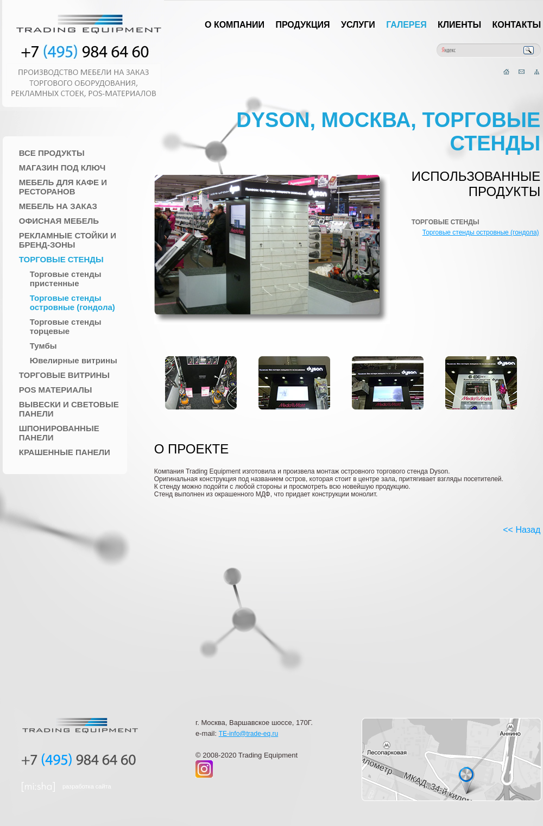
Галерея (406, 24)
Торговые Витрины (64, 375)
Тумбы (43, 345)
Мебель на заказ (58, 206)
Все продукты (52, 152)
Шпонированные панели (59, 433)
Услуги (358, 24)
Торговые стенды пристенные (66, 278)
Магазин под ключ (62, 167)
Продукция (302, 24)
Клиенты (459, 24)
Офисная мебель (59, 220)
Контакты (517, 24)
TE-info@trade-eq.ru (249, 733)
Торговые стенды (61, 259)
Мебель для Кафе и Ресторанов (63, 187)
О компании (234, 24)
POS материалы (55, 389)
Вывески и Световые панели (69, 409)
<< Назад (521, 529)
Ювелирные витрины (73, 360)
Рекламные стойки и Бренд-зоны (67, 240)
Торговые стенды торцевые (66, 326)
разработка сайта (86, 786)
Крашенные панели (64, 452)
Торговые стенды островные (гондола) (72, 302)
